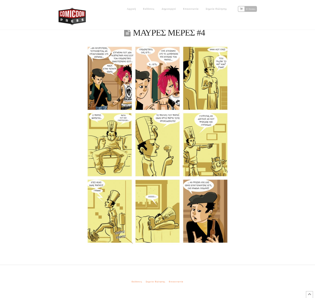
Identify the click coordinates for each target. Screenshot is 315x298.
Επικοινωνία (176, 282)
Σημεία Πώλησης (155, 282)
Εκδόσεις (137, 282)
